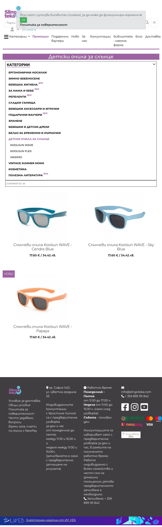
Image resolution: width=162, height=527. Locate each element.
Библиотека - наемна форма (123, 41)
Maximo (16, 157)
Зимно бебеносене (24, 78)
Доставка (153, 36)
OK (23, 20)
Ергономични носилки (28, 72)
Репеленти (20, 96)
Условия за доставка (24, 401)
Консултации (100, 36)
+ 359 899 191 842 (135, 396)
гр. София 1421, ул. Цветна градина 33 (61, 392)
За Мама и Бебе (24, 90)
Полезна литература (28, 175)
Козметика (18, 169)
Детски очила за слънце (29, 139)
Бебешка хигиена (26, 84)
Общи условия (19, 405)
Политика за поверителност (43, 24)
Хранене (15, 121)
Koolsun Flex (21, 151)
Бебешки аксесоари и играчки (34, 108)
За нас (84, 38)
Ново (75, 36)
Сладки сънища (22, 102)
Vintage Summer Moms (26, 163)
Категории (15, 36)
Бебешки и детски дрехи (29, 127)
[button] (18, 65)
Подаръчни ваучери (60, 38)
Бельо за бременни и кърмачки (35, 133)
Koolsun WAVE (21, 145)
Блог (139, 36)
